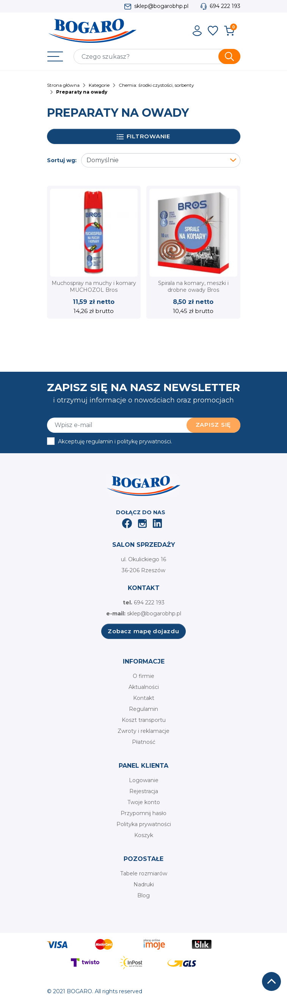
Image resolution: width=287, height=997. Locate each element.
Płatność (143, 742)
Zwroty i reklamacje (143, 731)
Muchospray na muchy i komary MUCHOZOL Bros (94, 286)
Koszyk (143, 835)
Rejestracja (143, 791)
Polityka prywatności (143, 824)
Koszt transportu (144, 720)
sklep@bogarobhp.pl (161, 6)
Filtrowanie (143, 136)
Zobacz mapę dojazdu (143, 631)
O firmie (143, 676)
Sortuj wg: (62, 160)
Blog (143, 895)
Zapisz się (213, 424)
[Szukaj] (157, 56)
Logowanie (143, 780)
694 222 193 (225, 6)
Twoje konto (143, 802)
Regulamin (143, 709)
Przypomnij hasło (143, 813)
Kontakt (143, 698)
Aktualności (144, 687)
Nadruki (143, 884)
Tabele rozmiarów (143, 873)
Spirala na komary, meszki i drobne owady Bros (193, 286)
